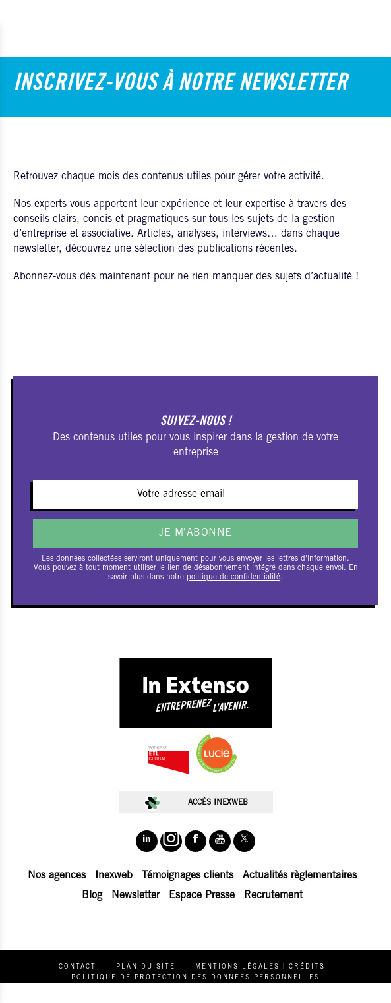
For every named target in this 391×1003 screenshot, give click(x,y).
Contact (77, 967)
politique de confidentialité (233, 577)
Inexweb (114, 876)
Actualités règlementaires (300, 876)
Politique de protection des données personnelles (195, 978)
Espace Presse (202, 895)
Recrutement (273, 895)
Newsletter (135, 895)
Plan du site (145, 967)
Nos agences (57, 876)
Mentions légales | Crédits (260, 967)
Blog (92, 895)
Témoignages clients (187, 876)
